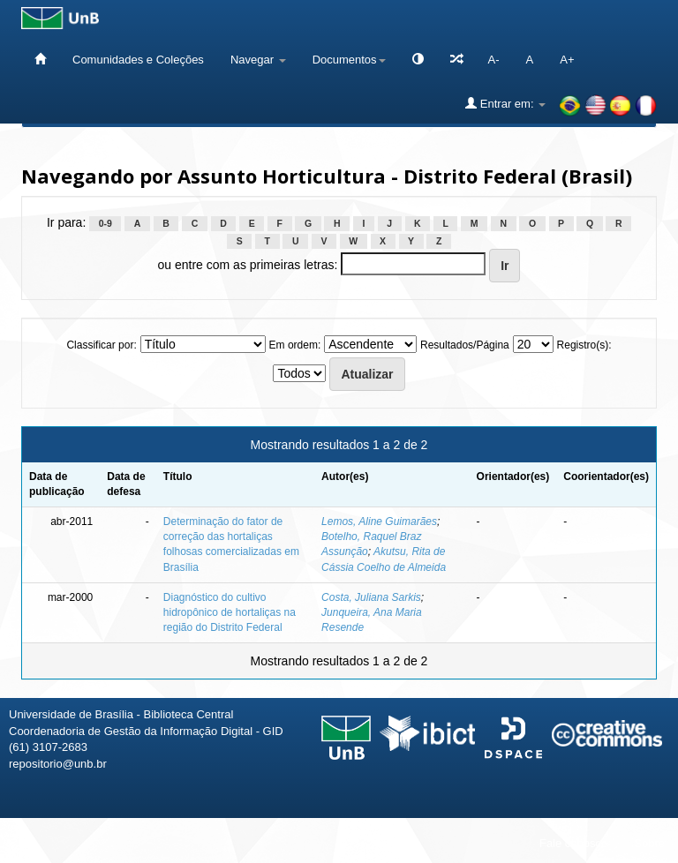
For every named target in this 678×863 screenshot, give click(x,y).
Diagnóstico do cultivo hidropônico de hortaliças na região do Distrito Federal (229, 612)
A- (494, 59)
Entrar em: (505, 103)
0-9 (105, 223)
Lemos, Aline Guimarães (379, 521)
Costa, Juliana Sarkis (371, 597)
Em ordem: (295, 345)
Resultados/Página (464, 345)
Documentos (349, 59)
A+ (567, 59)
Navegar (258, 59)
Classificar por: (101, 345)
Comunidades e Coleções (138, 59)
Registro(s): (584, 345)
